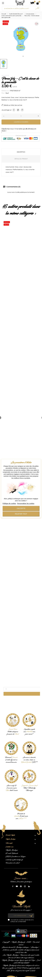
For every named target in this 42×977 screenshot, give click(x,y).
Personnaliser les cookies (25, 503)
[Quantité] (21, 116)
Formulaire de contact (12, 863)
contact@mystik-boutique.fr (14, 860)
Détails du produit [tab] (21, 159)
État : (3, 93)
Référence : (5, 90)
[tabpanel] (21, 38)
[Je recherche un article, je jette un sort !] (21, 8)
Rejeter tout (21, 514)
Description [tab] (21, 152)
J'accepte (21, 508)
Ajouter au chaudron (21, 122)
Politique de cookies (9, 503)
